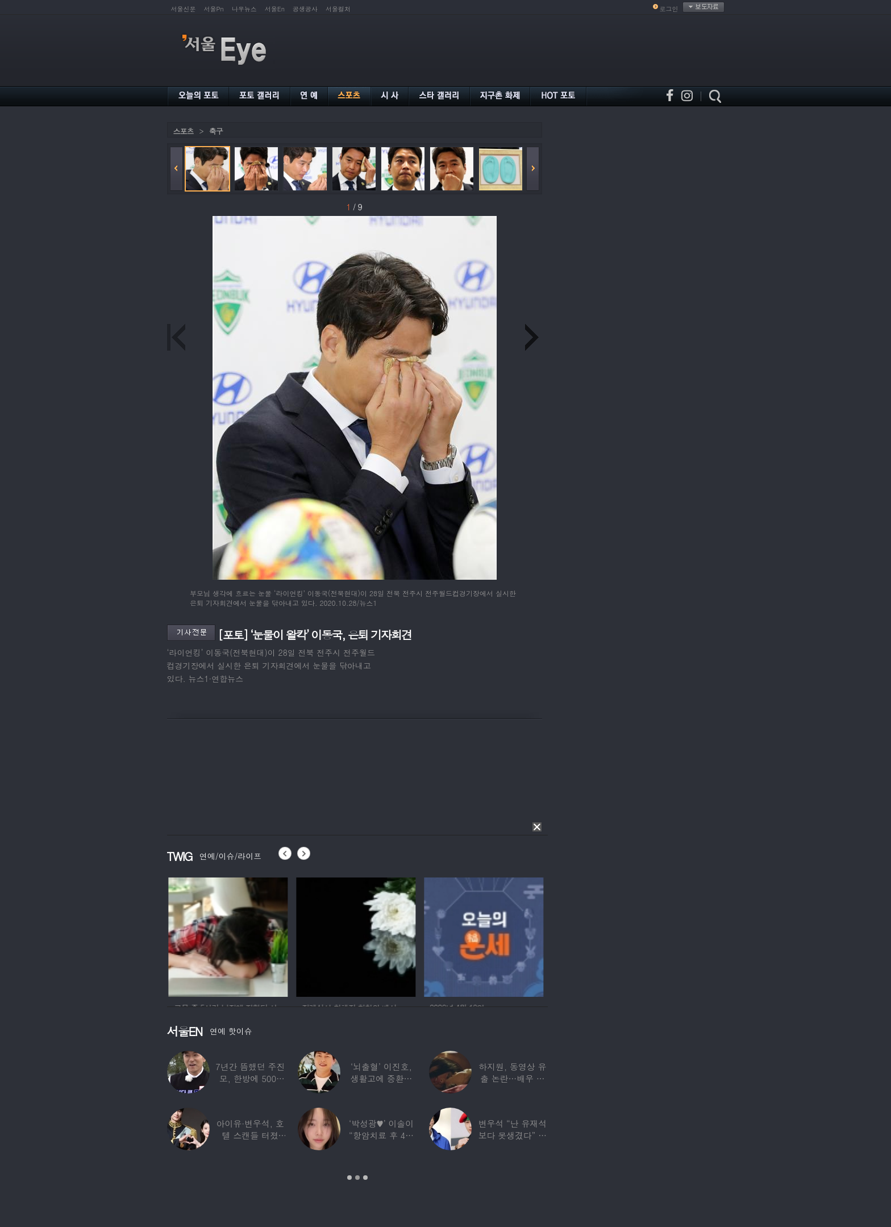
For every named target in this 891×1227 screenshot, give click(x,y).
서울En (275, 9)
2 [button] (357, 1177)
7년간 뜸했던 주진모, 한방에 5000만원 (250, 1078)
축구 (216, 131)
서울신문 (183, 9)
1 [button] (349, 1177)
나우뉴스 (244, 9)
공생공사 (305, 9)
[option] (244, 935)
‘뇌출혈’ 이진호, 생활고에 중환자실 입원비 (382, 1078)
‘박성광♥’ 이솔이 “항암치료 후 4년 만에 (381, 1135)
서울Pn (214, 9)
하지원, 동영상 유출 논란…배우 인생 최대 (512, 1078)
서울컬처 (338, 9)
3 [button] (365, 1177)
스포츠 (183, 131)
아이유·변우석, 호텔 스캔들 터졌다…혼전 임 (250, 1135)
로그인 (669, 9)
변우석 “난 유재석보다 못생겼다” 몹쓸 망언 (512, 1135)
